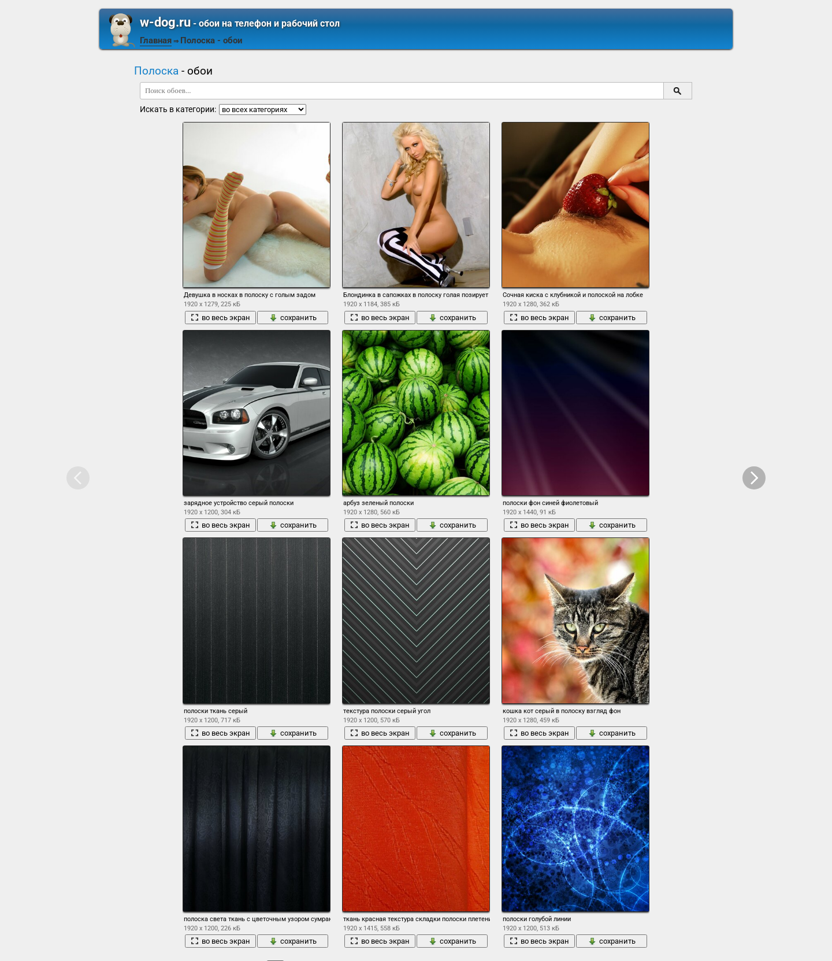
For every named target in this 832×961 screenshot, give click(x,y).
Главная (156, 40)
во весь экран (220, 317)
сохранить (293, 317)
